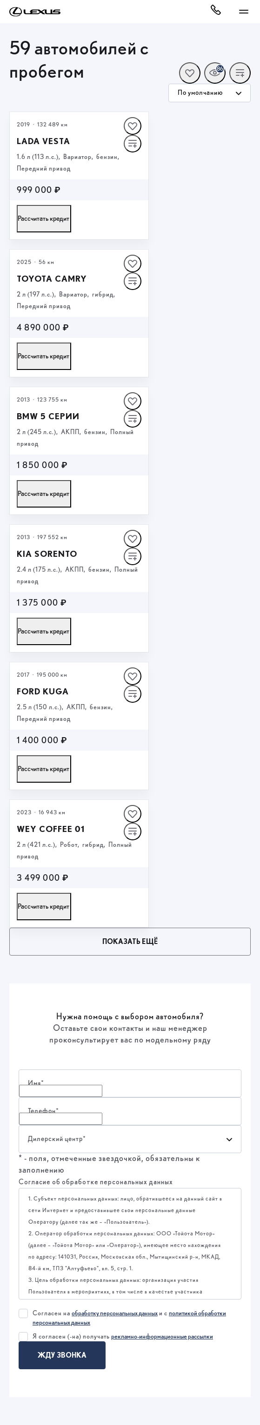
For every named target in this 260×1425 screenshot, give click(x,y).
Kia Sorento (47, 554)
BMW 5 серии (48, 416)
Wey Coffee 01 (51, 829)
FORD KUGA (43, 691)
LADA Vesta (43, 141)
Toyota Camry (52, 279)
